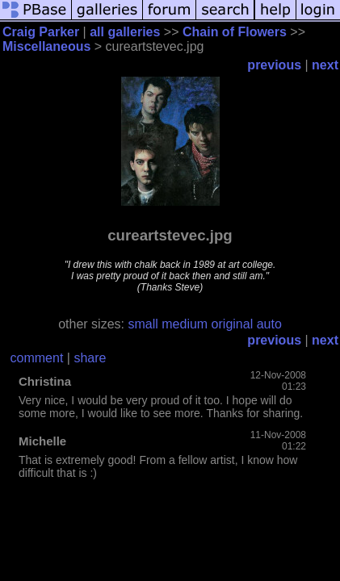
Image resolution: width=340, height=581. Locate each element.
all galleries (125, 32)
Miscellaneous (46, 46)
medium (185, 324)
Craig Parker (40, 32)
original (233, 324)
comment (37, 358)
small (142, 324)
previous (274, 65)
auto (269, 324)
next (325, 65)
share (89, 358)
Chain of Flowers (235, 32)
